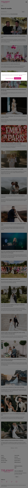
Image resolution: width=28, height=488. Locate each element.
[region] (14, 76)
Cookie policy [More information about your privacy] (20, 75)
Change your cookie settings (9, 78)
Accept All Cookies (17, 78)
